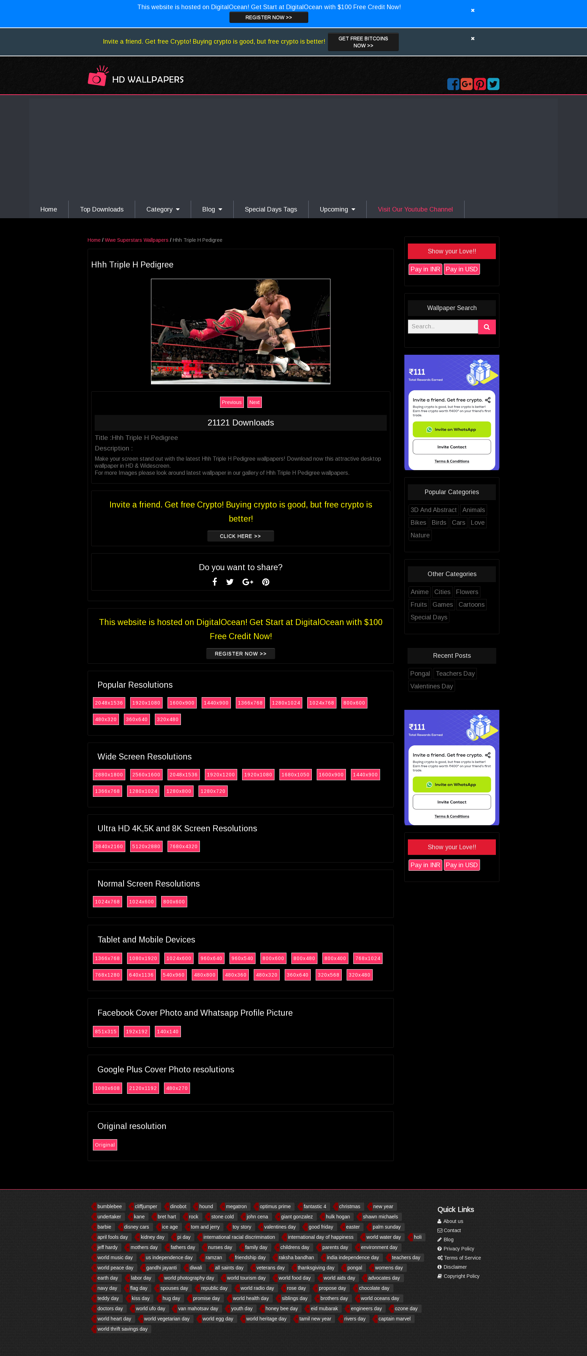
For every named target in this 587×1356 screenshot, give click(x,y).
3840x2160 (109, 846)
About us (450, 1221)
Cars (458, 522)
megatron (236, 1206)
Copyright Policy (458, 1276)
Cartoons (472, 604)
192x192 (137, 1031)
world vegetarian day (167, 1319)
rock (193, 1216)
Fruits (419, 604)
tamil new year (315, 1319)
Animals (473, 509)
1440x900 (216, 703)
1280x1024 (286, 703)
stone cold (222, 1216)
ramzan (214, 1257)
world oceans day (380, 1298)
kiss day (141, 1298)
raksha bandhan (296, 1257)
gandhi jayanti (161, 1267)
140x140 (168, 1031)
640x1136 (141, 975)
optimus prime (275, 1206)
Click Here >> (240, 536)
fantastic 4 (315, 1206)
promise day (206, 1298)
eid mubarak (324, 1308)
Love (478, 522)
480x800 (205, 975)
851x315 (106, 1031)
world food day (295, 1278)
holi (418, 1237)
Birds (439, 522)
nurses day (220, 1247)
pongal (354, 1267)
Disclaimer (452, 1267)
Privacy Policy (455, 1248)
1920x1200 (221, 774)
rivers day (355, 1319)
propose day (332, 1288)
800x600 (354, 703)
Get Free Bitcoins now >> (363, 42)
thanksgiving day (316, 1267)
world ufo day (150, 1308)
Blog (212, 209)
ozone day (406, 1308)
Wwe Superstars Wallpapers (137, 240)
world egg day (218, 1319)
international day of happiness (320, 1237)
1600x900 (182, 703)
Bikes (418, 522)
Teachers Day (455, 673)
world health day (251, 1298)
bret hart (167, 1216)
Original (105, 1145)
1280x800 (178, 791)
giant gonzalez (297, 1216)
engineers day (366, 1308)
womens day (389, 1267)
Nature (420, 535)
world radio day (257, 1288)
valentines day (280, 1227)
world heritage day (266, 1319)
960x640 (211, 958)
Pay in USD (462, 269)
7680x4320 (184, 846)
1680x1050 (296, 774)
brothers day (334, 1298)
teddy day (108, 1298)
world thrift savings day (122, 1329)
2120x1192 (143, 1088)
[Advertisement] (293, 148)
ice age (170, 1227)
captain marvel (395, 1319)
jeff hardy (107, 1247)
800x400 (335, 958)
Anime (420, 591)
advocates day (384, 1278)
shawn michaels (380, 1216)
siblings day (295, 1298)
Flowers (467, 591)
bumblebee (109, 1206)
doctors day (110, 1308)
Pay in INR (425, 269)
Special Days (429, 617)
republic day (214, 1288)
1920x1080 (146, 703)
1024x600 (141, 901)
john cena (257, 1216)
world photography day (189, 1278)
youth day (242, 1308)
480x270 (177, 1088)
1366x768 (250, 703)
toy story (242, 1227)
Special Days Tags (271, 209)
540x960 (174, 975)
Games (443, 604)
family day (256, 1247)
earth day (107, 1278)
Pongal (420, 673)
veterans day (271, 1267)
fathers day (183, 1247)
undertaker (109, 1216)
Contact (449, 1230)
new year (383, 1206)
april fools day (112, 1237)
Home (48, 209)
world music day (115, 1257)
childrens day (295, 1247)
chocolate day (374, 1288)
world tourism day (246, 1278)
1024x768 (321, 703)
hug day (171, 1298)
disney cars (136, 1227)
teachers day (406, 1257)
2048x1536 (109, 703)
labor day (141, 1278)
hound (206, 1206)
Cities (442, 591)
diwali (196, 1267)
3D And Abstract (434, 509)
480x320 (106, 719)
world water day (383, 1237)
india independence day (353, 1257)
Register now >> (269, 17)
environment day (379, 1247)
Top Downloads (102, 209)
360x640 (137, 719)
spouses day (174, 1288)
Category (162, 209)
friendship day (250, 1257)
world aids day (339, 1278)
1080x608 (107, 1088)
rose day (296, 1288)
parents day (335, 1247)
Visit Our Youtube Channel (415, 209)
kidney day (152, 1237)
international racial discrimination (239, 1237)
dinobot (178, 1206)
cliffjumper (146, 1206)
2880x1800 (109, 774)
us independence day (169, 1257)
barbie (104, 1227)
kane (139, 1216)
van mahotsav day (198, 1308)
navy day (107, 1288)
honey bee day (282, 1308)
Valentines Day (431, 686)
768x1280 (107, 975)
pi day (183, 1237)
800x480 (304, 958)
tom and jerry (205, 1227)
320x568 (329, 975)
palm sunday (386, 1227)
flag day (138, 1288)
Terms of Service (459, 1258)
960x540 (242, 958)
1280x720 (213, 791)
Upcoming (337, 209)
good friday (321, 1227)
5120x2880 (146, 846)
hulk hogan (338, 1216)
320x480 (168, 719)
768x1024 (367, 958)
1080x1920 (143, 958)
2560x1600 (146, 774)
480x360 (236, 975)
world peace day (115, 1267)
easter (353, 1227)
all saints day (229, 1267)
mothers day (144, 1247)
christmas (349, 1206)
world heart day (114, 1319)
